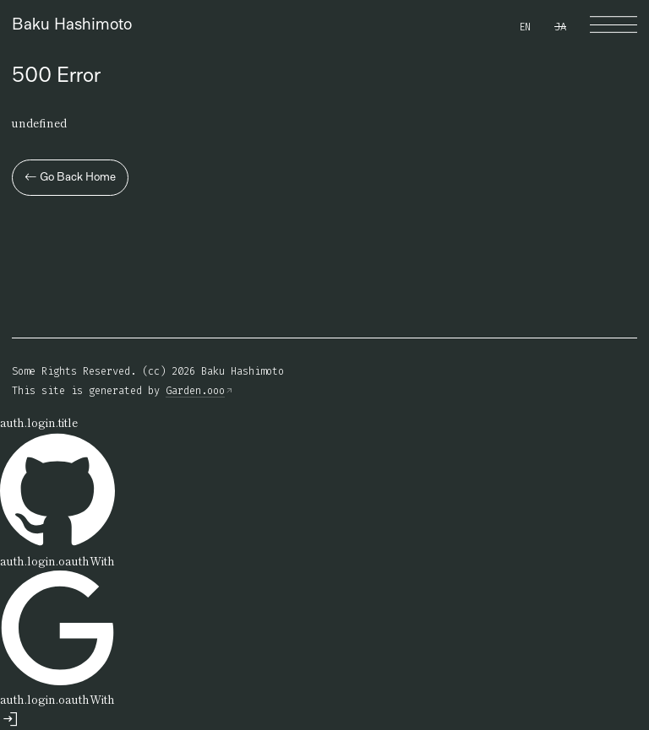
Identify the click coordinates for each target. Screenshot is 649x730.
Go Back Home (70, 177)
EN (525, 27)
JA (560, 27)
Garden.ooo (195, 390)
